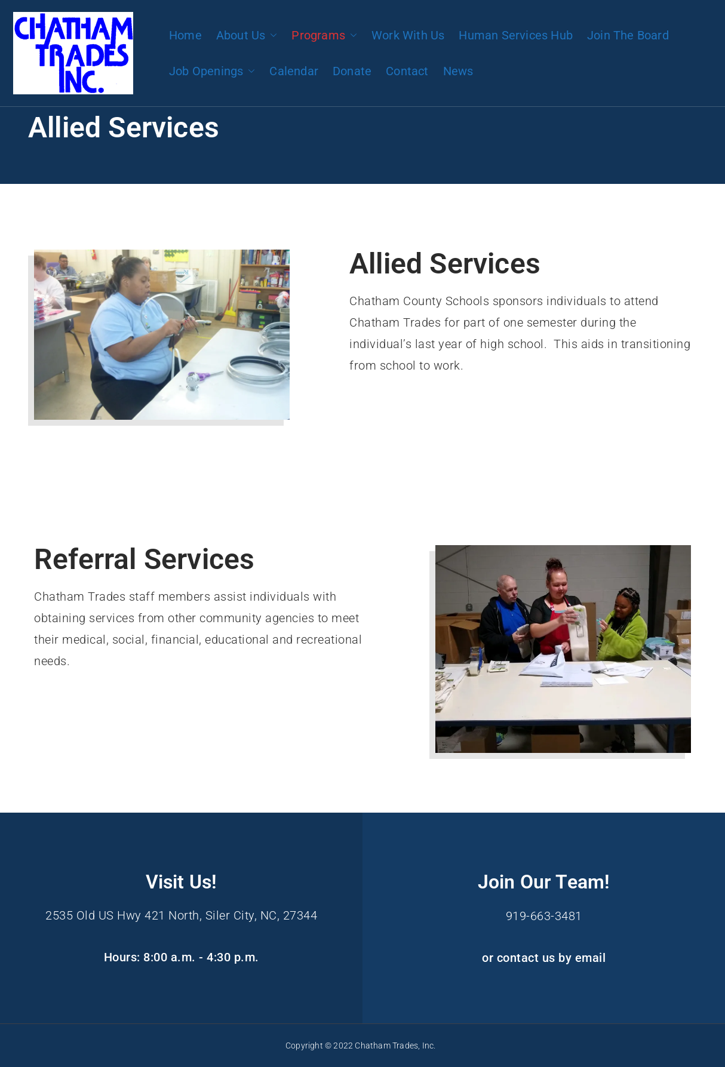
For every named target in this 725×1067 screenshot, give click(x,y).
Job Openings (212, 71)
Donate (352, 71)
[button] (271, 35)
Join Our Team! (544, 882)
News (458, 71)
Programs (324, 35)
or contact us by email (544, 957)
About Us (247, 35)
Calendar (293, 71)
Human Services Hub (516, 35)
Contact (407, 71)
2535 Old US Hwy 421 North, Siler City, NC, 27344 (181, 915)
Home (185, 35)
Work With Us (407, 35)
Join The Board (628, 35)
